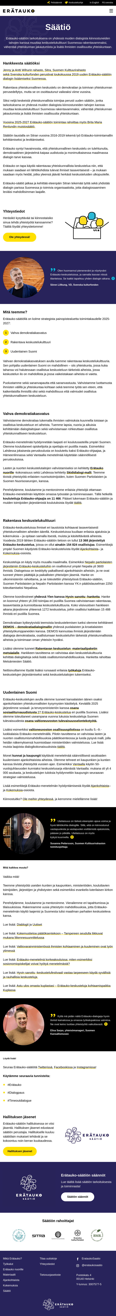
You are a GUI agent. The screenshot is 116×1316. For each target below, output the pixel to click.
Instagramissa (86, 1067)
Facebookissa (63, 1067)
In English (94, 2)
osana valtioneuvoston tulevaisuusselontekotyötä (60, 720)
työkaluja (74, 670)
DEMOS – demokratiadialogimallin (27, 627)
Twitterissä (45, 1067)
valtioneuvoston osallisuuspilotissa (54, 729)
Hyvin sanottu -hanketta (82, 596)
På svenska (107, 2)
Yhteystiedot (14, 211)
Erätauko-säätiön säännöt (83, 1175)
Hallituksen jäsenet (19, 1117)
